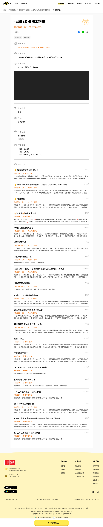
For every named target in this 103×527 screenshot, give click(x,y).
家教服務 (96, 469)
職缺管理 (78, 466)
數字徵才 (85, 508)
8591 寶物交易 (53, 508)
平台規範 (96, 476)
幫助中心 (96, 480)
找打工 (63, 466)
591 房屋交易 (35, 508)
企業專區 (97, 3)
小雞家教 (71, 3)
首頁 (4, 10)
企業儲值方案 (79, 473)
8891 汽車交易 (62, 508)
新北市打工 (12, 10)
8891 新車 (71, 508)
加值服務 (78, 469)
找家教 (63, 473)
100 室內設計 (44, 508)
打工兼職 (61, 3)
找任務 (63, 469)
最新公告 (88, 3)
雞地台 (79, 3)
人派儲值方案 (79, 476)
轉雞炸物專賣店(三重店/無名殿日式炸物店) (34, 10)
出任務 (23, 508)
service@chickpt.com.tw (50, 499)
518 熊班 (17, 508)
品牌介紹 (96, 466)
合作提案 (96, 483)
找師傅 (28, 508)
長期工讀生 (57, 10)
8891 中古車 (78, 508)
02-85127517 (15, 499)
